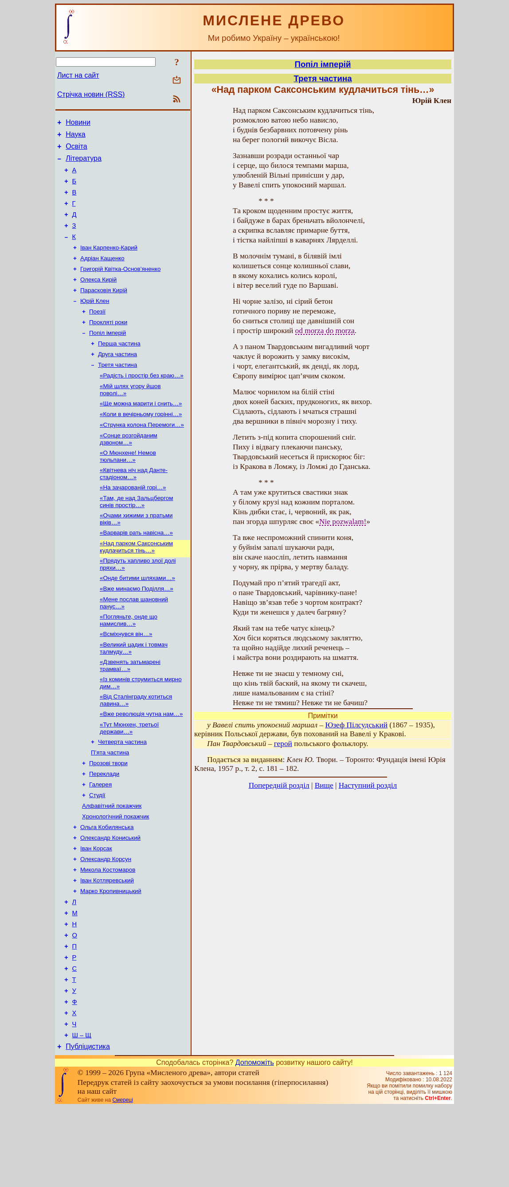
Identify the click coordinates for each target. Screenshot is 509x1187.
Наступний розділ (368, 785)
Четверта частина (122, 790)
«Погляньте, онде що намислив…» (128, 661)
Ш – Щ (81, 1113)
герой (283, 743)
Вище (324, 785)
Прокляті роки (108, 344)
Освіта (76, 150)
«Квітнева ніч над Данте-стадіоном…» (134, 506)
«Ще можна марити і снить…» (141, 431)
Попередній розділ (279, 785)
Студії (97, 848)
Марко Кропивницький (110, 952)
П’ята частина (110, 801)
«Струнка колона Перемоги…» (142, 454)
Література (84, 163)
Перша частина (119, 367)
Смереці (122, 1179)
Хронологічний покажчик (115, 871)
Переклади (104, 825)
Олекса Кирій (98, 297)
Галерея (100, 836)
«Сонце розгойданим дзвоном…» (128, 469)
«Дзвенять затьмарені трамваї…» (130, 709)
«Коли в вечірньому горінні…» (141, 443)
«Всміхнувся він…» (126, 676)
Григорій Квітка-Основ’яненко (120, 286)
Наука (76, 137)
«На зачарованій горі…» (133, 520)
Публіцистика (88, 1126)
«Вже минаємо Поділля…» (136, 628)
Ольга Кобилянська (106, 882)
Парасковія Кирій (103, 309)
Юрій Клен (94, 321)
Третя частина (117, 390)
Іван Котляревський (107, 940)
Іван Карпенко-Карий (108, 263)
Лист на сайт (78, 75)
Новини (78, 123)
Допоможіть (254, 1142)
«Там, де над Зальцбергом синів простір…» (136, 536)
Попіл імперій (107, 355)
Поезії (97, 332)
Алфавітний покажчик (111, 859)
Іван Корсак (96, 905)
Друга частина (117, 378)
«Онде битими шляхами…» (137, 616)
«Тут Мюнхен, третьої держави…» (129, 775)
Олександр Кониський (110, 894)
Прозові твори (108, 813)
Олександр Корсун (105, 917)
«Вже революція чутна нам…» (141, 760)
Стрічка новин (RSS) (91, 94)
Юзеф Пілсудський (356, 725)
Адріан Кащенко (102, 274)
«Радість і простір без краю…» (142, 401)
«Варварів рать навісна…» (136, 568)
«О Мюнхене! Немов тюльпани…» (128, 488)
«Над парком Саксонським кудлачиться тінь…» (136, 584)
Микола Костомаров (107, 928)
